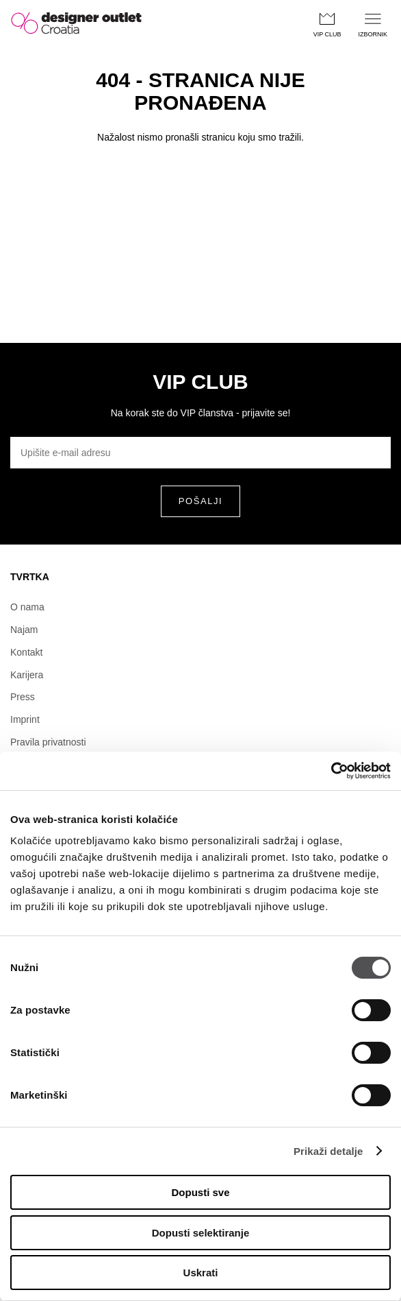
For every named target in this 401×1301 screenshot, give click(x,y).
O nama (27, 606)
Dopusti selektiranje (201, 1233)
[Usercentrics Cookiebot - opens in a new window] (331, 771)
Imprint (25, 719)
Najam (24, 629)
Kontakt (26, 652)
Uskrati (200, 1272)
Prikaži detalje (328, 1151)
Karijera (26, 674)
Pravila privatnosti (48, 742)
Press (22, 696)
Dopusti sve (200, 1192)
